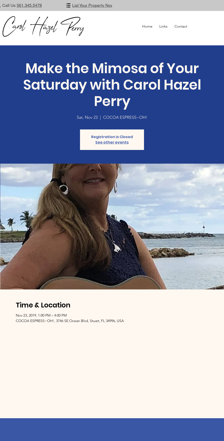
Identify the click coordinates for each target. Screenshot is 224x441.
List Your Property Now (93, 5)
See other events (112, 142)
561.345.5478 (29, 5)
